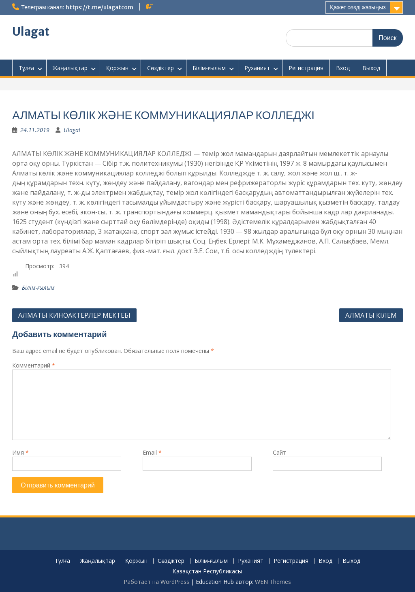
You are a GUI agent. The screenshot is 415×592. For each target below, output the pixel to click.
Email (152, 452)
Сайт (279, 452)
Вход (343, 68)
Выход (371, 68)
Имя (20, 452)
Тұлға (26, 68)
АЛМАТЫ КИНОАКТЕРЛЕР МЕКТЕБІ (74, 315)
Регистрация (306, 68)
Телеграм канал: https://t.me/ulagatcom (77, 7)
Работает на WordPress (156, 582)
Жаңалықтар (70, 68)
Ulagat (30, 31)
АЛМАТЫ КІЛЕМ (371, 315)
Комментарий (33, 365)
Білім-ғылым (209, 68)
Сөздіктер (160, 68)
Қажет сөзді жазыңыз (357, 7)
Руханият (257, 68)
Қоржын (117, 68)
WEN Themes (273, 582)
